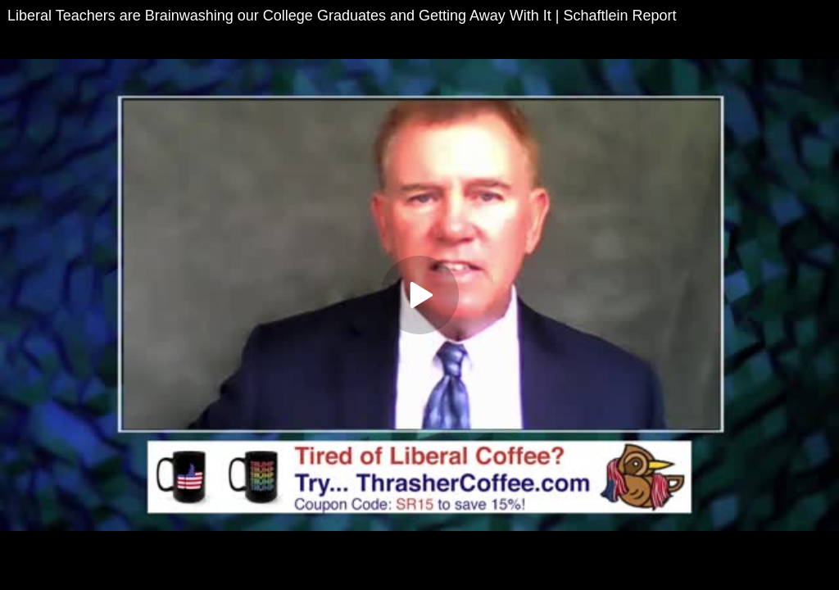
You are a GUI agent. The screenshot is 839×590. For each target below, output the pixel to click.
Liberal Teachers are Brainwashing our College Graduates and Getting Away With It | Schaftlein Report (341, 15)
